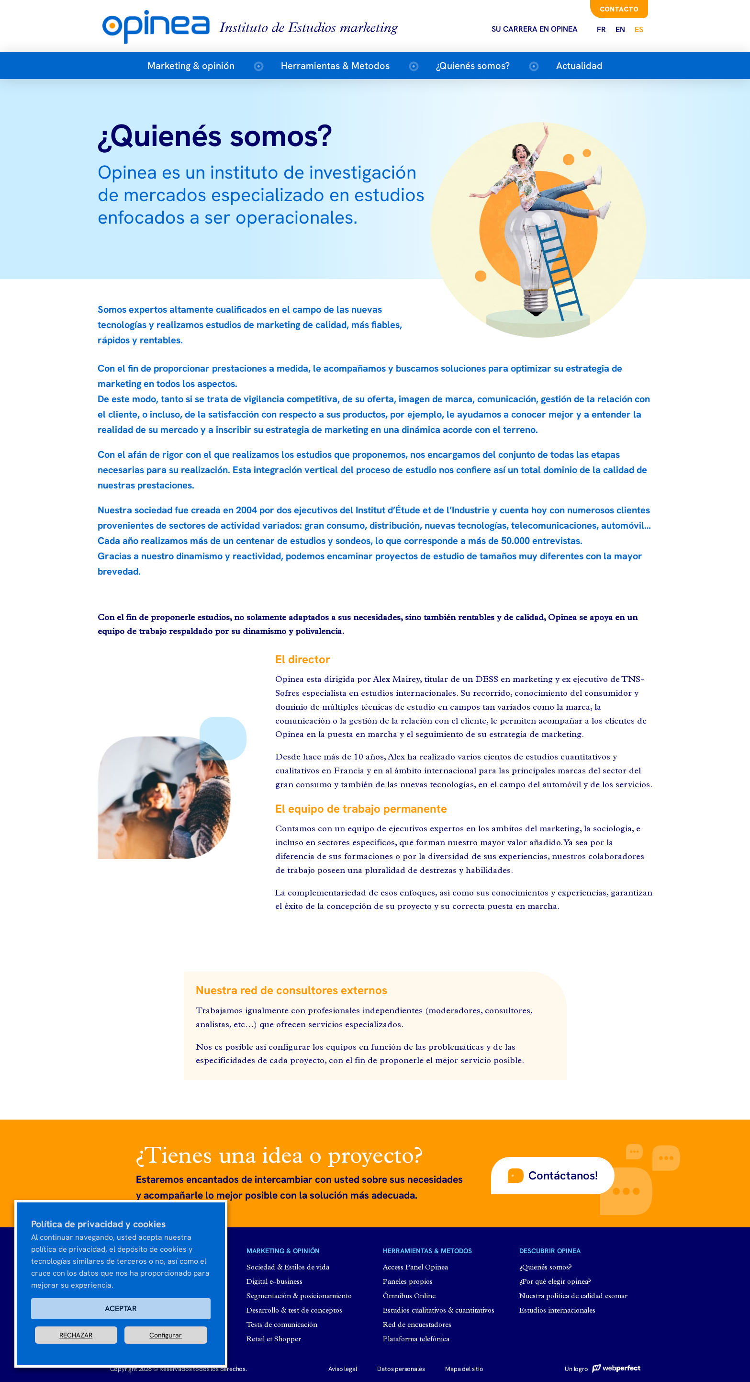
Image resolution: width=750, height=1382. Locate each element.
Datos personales (401, 1369)
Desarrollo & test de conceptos (294, 1310)
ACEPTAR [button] (121, 1308)
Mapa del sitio (464, 1369)
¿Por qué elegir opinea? (555, 1282)
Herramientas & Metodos (335, 65)
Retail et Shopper (273, 1339)
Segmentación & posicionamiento (299, 1296)
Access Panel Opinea (415, 1267)
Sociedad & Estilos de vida (287, 1267)
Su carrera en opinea (535, 29)
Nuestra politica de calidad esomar (573, 1296)
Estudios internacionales (557, 1310)
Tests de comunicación (281, 1325)
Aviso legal (342, 1369)
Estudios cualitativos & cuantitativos (438, 1310)
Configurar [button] (165, 1335)
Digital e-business (274, 1282)
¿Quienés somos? (473, 65)
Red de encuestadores (417, 1325)
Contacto (619, 9)
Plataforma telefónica (416, 1339)
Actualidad (579, 65)
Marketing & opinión (191, 65)
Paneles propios (408, 1282)
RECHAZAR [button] (75, 1335)
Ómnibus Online (409, 1296)
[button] (553, 1175)
